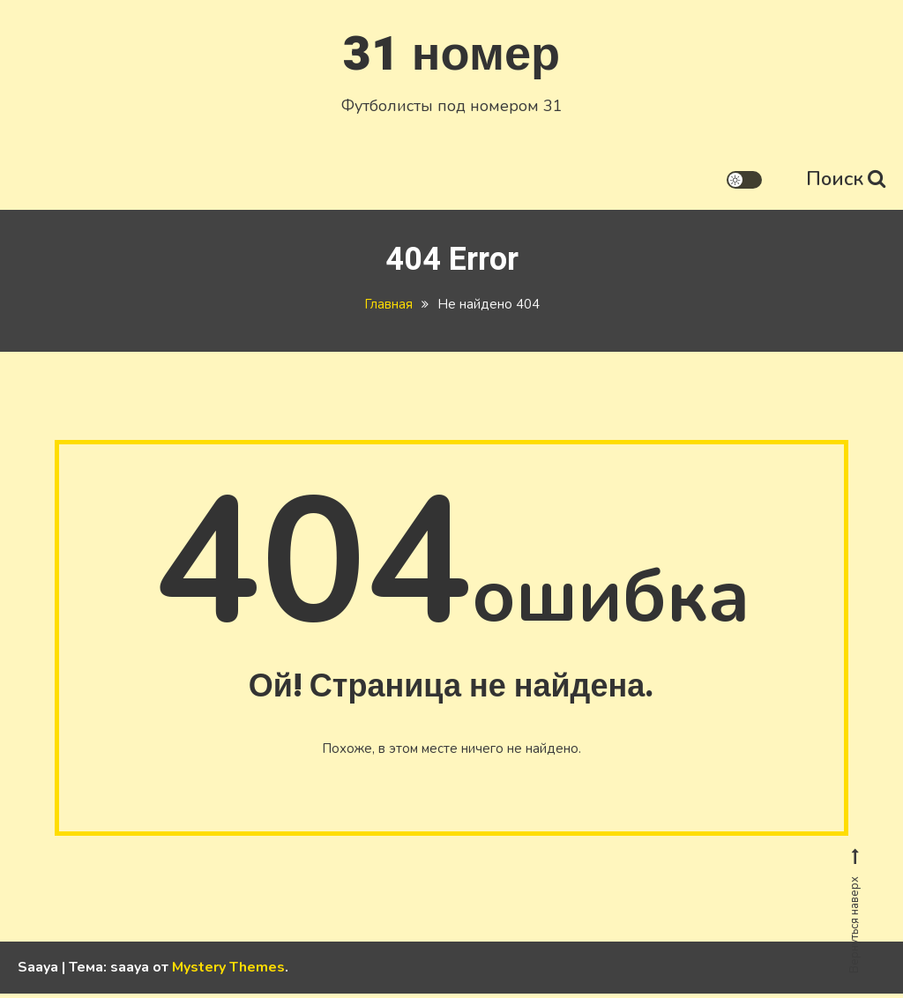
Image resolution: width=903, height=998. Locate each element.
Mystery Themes (228, 971)
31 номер (451, 51)
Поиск (845, 176)
